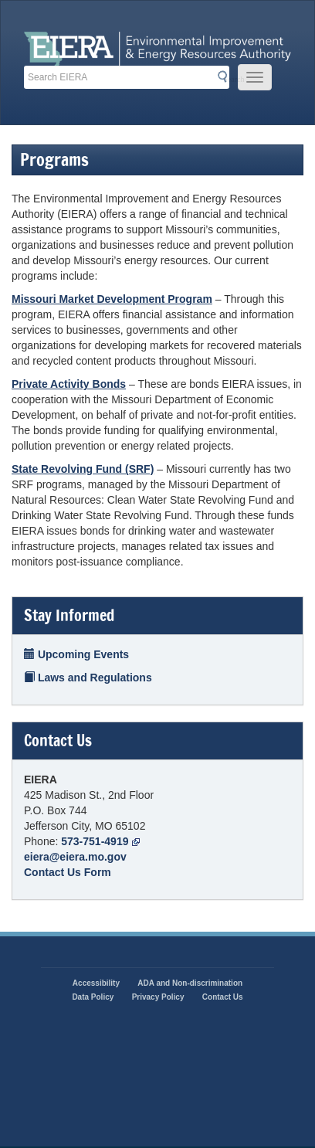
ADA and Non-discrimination (189, 983)
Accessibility (96, 983)
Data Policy (92, 997)
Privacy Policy (158, 997)
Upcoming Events (76, 654)
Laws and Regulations (88, 677)
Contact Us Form (67, 872)
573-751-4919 (100, 841)
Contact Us (222, 997)
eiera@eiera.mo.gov (75, 857)
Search (226, 78)
